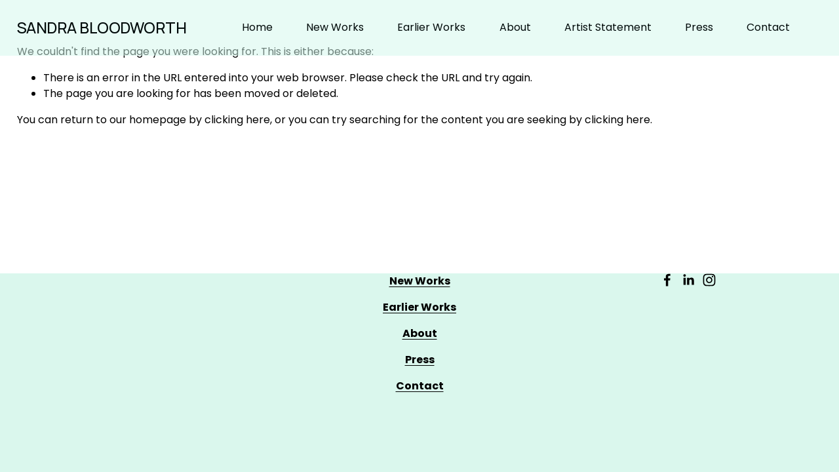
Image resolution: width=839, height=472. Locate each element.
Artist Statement (608, 27)
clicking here (237, 119)
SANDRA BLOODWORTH (102, 27)
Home (257, 27)
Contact (768, 27)
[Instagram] (709, 279)
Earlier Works (431, 27)
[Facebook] (667, 279)
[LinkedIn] (688, 279)
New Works (335, 27)
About (515, 27)
